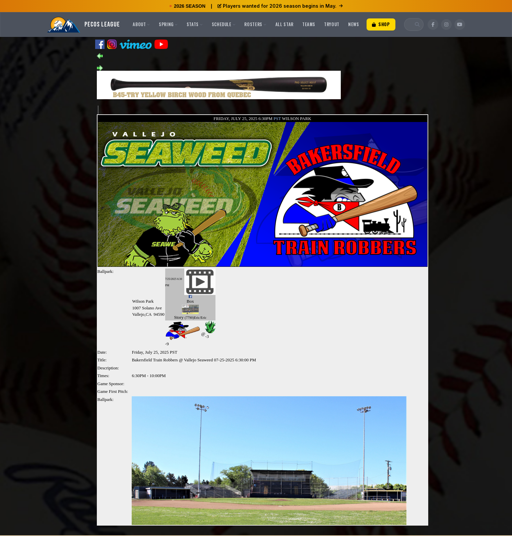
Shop (381, 24)
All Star (284, 24)
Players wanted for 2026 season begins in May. (280, 6)
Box (190, 301)
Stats (195, 24)
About (141, 24)
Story (179, 317)
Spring (168, 24)
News (353, 24)
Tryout (331, 24)
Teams (308, 24)
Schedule (224, 24)
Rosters (255, 24)
